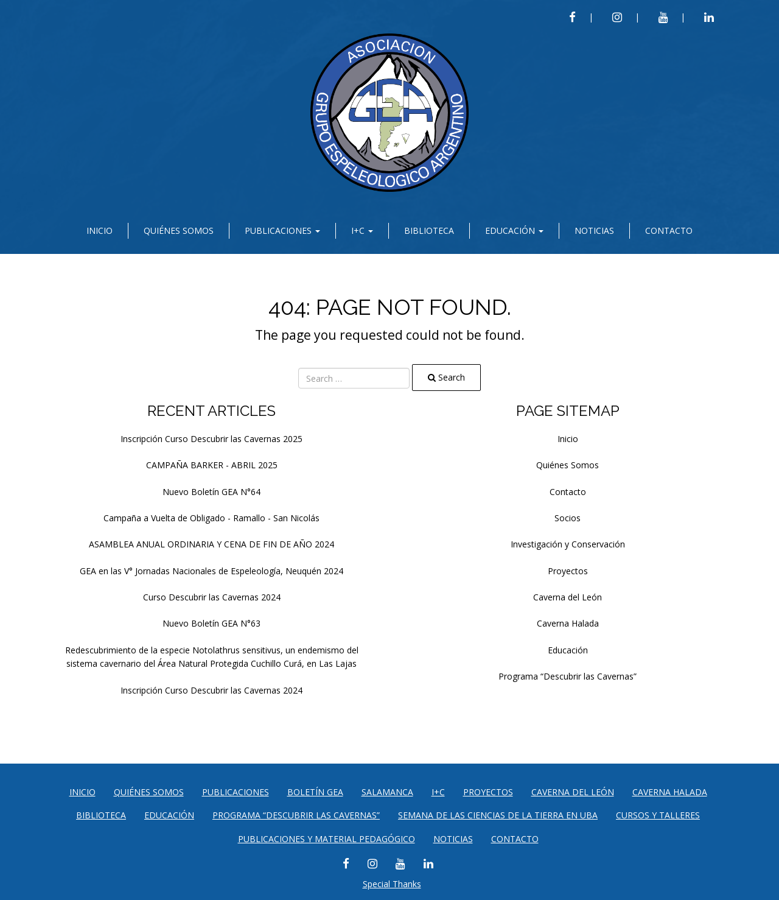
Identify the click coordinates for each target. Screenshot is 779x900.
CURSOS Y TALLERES (658, 815)
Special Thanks (392, 884)
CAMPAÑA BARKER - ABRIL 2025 (212, 465)
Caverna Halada (568, 623)
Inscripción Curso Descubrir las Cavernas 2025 (211, 439)
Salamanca (387, 792)
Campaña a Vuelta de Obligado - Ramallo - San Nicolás (211, 518)
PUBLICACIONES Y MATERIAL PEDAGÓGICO (326, 839)
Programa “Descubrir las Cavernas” (567, 676)
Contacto (669, 230)
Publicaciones (282, 230)
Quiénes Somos (179, 230)
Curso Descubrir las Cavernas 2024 (212, 597)
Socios (567, 518)
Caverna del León (567, 597)
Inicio (99, 230)
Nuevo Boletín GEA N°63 (211, 623)
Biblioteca (429, 230)
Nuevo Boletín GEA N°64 (211, 491)
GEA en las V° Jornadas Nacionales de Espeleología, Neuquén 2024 (211, 571)
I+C (362, 230)
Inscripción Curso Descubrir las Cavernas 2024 (211, 690)
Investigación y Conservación (568, 544)
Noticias (594, 230)
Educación (514, 230)
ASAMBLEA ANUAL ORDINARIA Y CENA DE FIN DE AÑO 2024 (211, 544)
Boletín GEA (315, 792)
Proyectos (568, 571)
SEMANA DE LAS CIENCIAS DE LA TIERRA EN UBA (498, 815)
